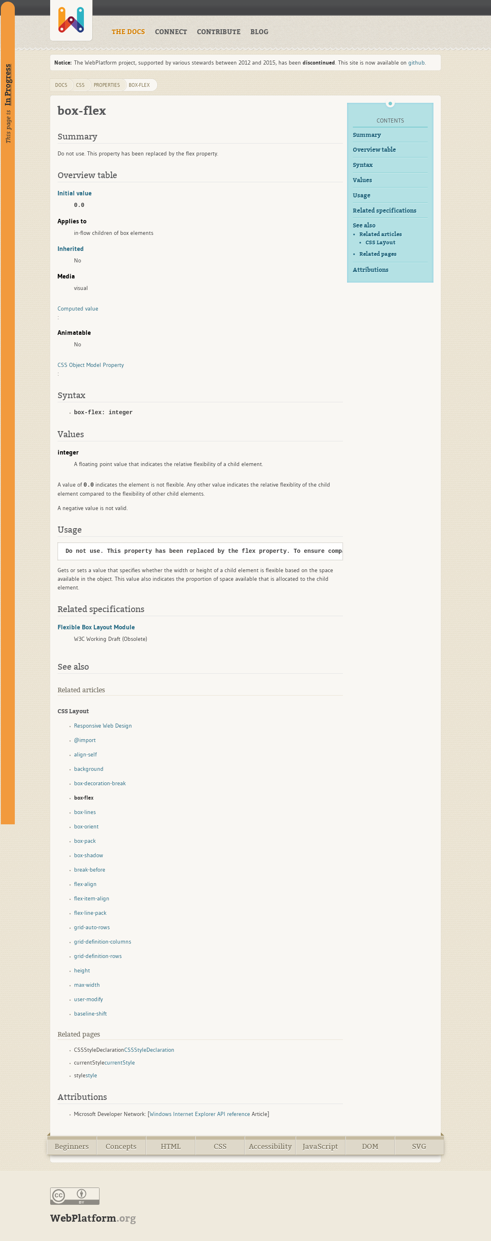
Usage (362, 195)
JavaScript (320, 1146)
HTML (171, 1146)
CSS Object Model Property (91, 365)
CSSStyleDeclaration (149, 1049)
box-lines (85, 812)
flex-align (85, 884)
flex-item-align (91, 898)
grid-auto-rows (92, 927)
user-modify (88, 999)
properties (107, 85)
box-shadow (88, 855)
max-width (87, 984)
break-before (89, 869)
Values (362, 180)
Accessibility (270, 1146)
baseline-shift (90, 1013)
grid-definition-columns (102, 941)
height (82, 970)
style (91, 1075)
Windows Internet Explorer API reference (200, 1114)
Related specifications (385, 210)
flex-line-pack (90, 912)
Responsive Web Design (103, 725)
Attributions (371, 270)
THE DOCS (128, 32)
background (89, 768)
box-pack (85, 840)
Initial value (75, 193)
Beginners (72, 1146)
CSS (220, 1146)
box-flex (139, 85)
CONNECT (171, 32)
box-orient (86, 826)
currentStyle (119, 1062)
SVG (419, 1146)
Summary (367, 135)
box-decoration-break (100, 783)
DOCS (61, 85)
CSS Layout (381, 242)
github (416, 62)
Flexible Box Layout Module (96, 627)
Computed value (78, 308)
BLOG (259, 32)
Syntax (363, 165)
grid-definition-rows (98, 956)
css (80, 85)
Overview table (374, 149)
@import (85, 740)
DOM (370, 1146)
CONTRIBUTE (219, 32)
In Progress (7, 85)
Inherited (71, 248)
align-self (85, 754)
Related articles (380, 234)
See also (364, 225)
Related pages (377, 254)
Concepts (121, 1146)
